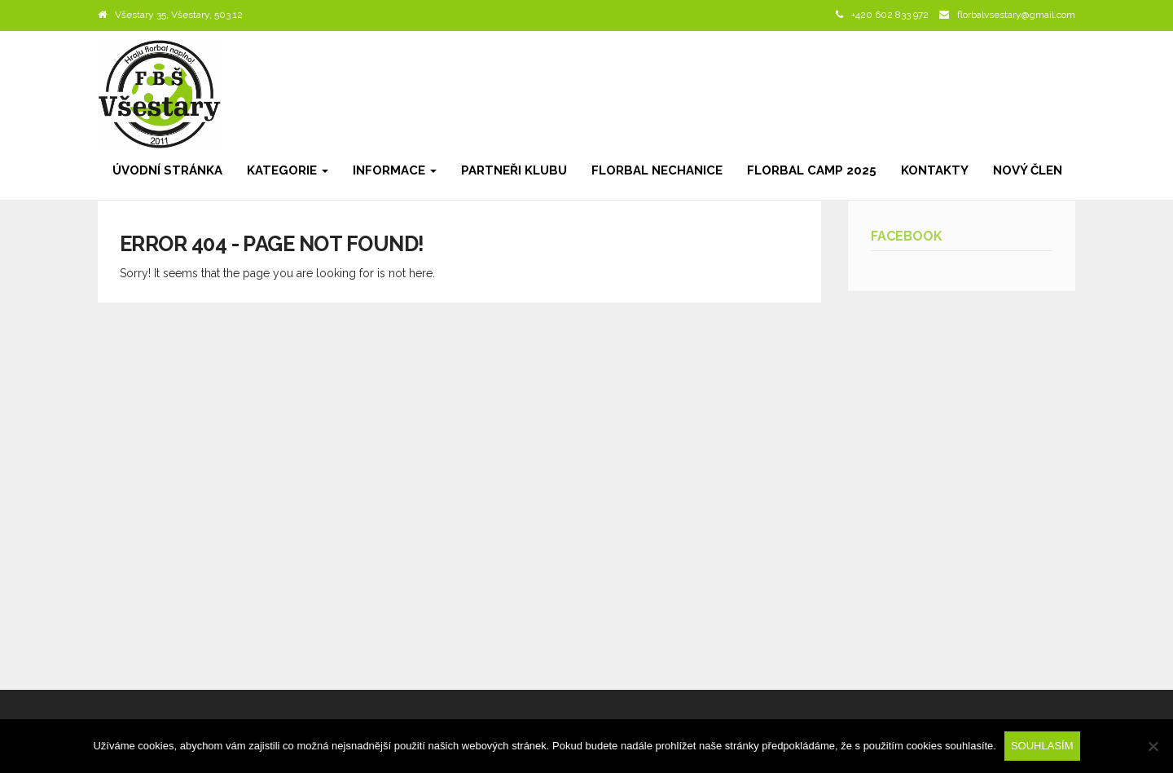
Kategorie (287, 170)
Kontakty (935, 170)
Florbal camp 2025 (811, 170)
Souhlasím (1042, 746)
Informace (395, 170)
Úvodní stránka (167, 170)
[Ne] (1152, 746)
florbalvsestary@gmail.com (1016, 14)
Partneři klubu (514, 170)
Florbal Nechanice (657, 170)
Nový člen (1027, 170)
